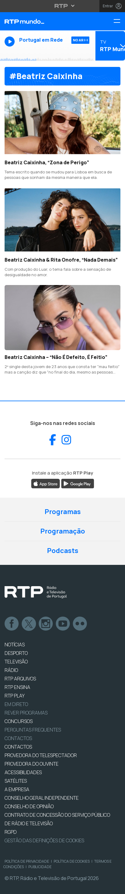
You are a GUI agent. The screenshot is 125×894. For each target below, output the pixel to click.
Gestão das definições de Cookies (44, 840)
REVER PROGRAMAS (26, 712)
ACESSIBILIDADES (23, 772)
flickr (80, 624)
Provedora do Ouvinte (32, 763)
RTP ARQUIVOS (20, 678)
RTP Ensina (17, 687)
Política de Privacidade (27, 861)
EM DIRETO (16, 704)
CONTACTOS (18, 746)
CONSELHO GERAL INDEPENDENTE (42, 798)
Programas (63, 511)
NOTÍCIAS (15, 644)
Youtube (63, 624)
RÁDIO (11, 670)
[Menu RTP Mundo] (119, 21)
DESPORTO (16, 653)
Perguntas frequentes (33, 729)
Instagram (46, 624)
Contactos (18, 738)
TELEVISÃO (16, 661)
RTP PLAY (15, 695)
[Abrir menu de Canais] (109, 45)
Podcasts (62, 550)
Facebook (12, 624)
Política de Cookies (72, 861)
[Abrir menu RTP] (62, 6)
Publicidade (40, 866)
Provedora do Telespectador (41, 755)
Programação (62, 531)
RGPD (11, 832)
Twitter (29, 624)
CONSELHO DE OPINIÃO (29, 806)
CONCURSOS (19, 721)
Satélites (16, 780)
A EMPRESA (17, 789)
